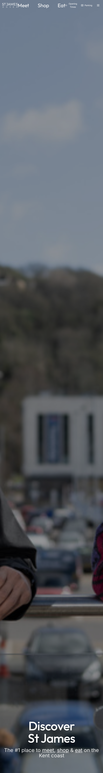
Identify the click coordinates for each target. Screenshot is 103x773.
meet (48, 750)
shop (63, 750)
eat (78, 750)
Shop (43, 5)
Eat (61, 5)
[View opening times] (71, 5)
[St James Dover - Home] (10, 5)
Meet (23, 5)
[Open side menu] (98, 5)
